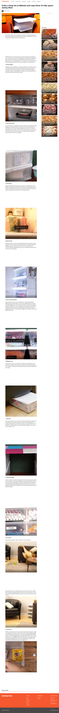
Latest (27, 697)
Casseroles (24, 1)
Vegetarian (39, 1)
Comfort (12, 1)
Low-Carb (33, 1)
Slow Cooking (18, 1)
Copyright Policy (52, 701)
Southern (28, 1)
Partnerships (39, 697)
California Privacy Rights (53, 700)
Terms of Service (52, 697)
